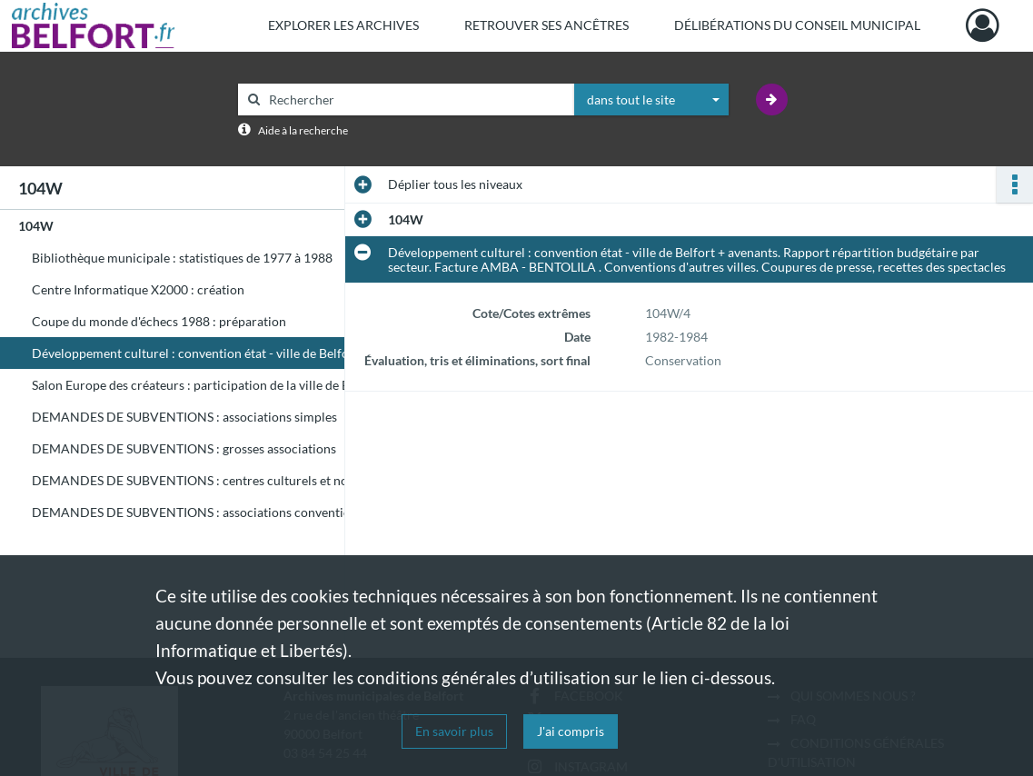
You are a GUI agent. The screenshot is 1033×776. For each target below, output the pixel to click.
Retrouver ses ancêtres (546, 25)
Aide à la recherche (303, 130)
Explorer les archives (343, 25)
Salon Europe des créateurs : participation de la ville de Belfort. (208, 385)
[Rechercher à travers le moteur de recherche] (415, 99)
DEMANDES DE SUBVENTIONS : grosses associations (184, 448)
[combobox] (651, 100)
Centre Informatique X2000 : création (138, 289)
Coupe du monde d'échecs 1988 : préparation (159, 321)
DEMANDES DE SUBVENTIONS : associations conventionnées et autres (213, 512)
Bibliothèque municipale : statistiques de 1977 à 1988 (182, 257)
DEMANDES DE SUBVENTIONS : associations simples (184, 416)
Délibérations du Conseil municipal (797, 25)
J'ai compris (570, 731)
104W (36, 226)
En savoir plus (454, 731)
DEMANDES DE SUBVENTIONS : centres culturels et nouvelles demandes (213, 480)
